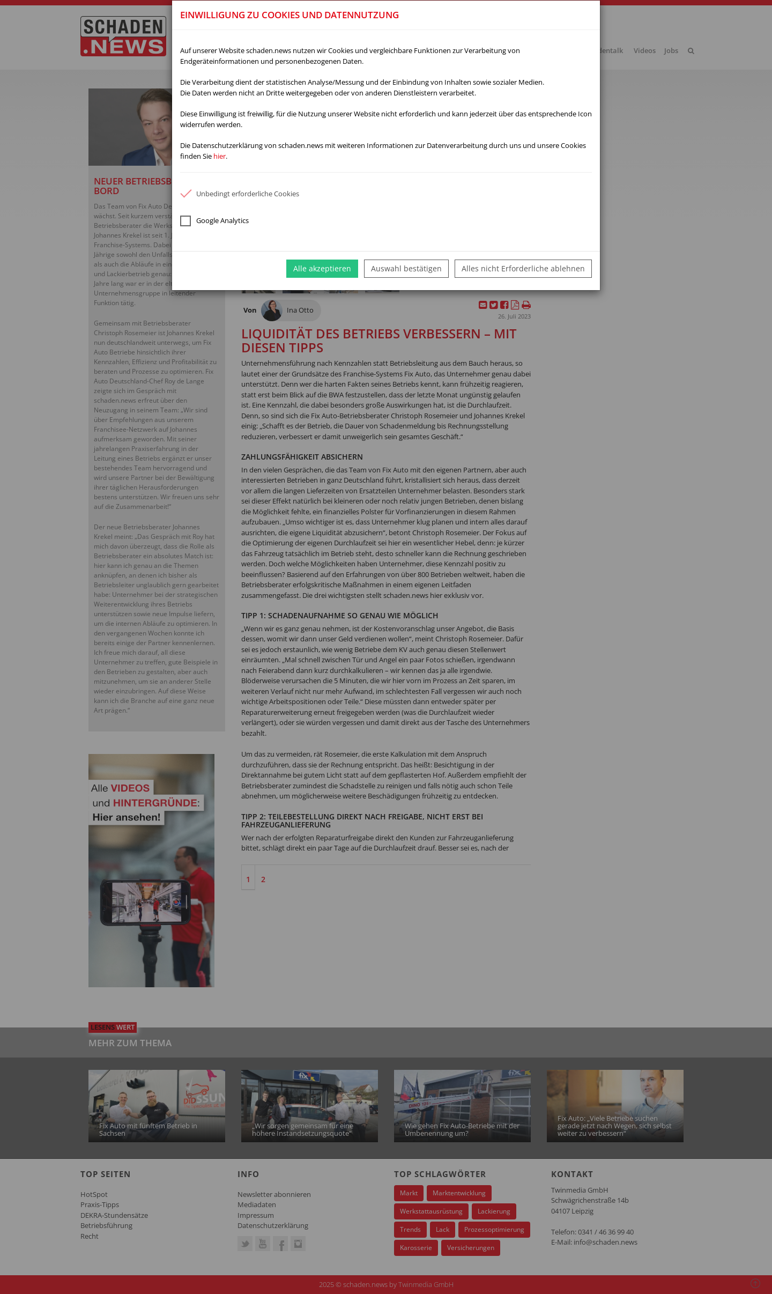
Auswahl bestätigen (406, 268)
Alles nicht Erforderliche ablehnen (523, 268)
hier (219, 156)
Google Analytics (214, 221)
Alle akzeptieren (322, 268)
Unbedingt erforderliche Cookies (239, 193)
